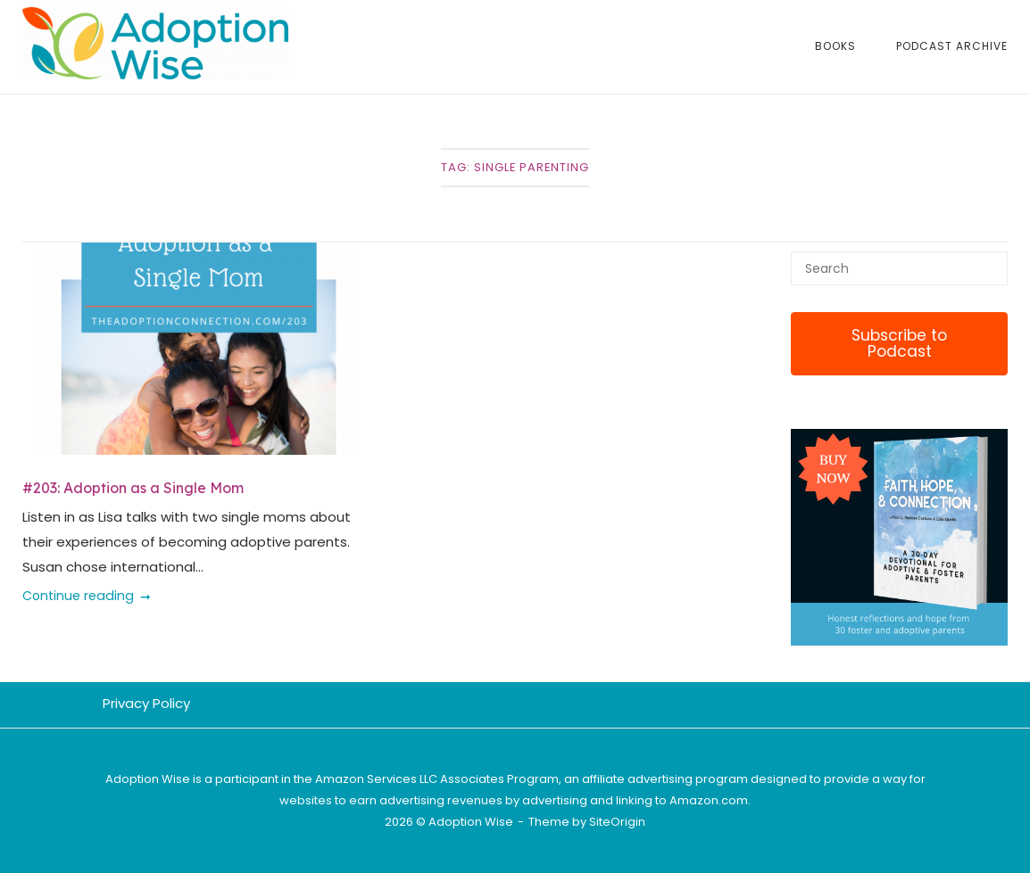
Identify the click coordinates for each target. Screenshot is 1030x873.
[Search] (987, 260)
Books (835, 46)
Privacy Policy (146, 703)
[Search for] (899, 268)
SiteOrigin (617, 821)
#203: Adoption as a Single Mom (133, 488)
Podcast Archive (952, 46)
